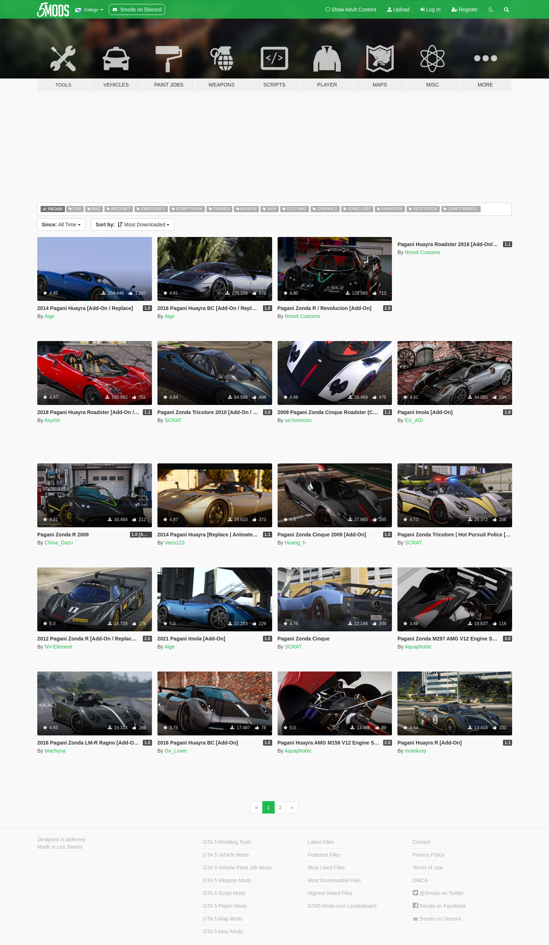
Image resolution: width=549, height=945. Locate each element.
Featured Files (324, 855)
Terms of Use (428, 868)
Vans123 (174, 543)
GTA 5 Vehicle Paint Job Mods (237, 868)
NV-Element (58, 647)
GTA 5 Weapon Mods (227, 880)
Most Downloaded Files (334, 880)
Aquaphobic (418, 647)
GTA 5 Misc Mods (223, 931)
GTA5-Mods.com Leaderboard (342, 906)
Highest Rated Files (330, 893)
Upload (398, 9)
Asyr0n (52, 420)
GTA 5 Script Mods (224, 893)
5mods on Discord (437, 919)
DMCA (420, 880)
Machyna (55, 751)
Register (464, 9)
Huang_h (295, 543)
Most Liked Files (326, 868)
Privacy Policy (429, 855)
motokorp (415, 751)
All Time (61, 224)
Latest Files (321, 842)
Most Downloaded (133, 224)
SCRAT (173, 420)
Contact (421, 842)
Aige (49, 316)
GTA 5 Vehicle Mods (226, 855)
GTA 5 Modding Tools (227, 842)
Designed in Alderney (61, 839)
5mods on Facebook (439, 906)
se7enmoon (298, 420)
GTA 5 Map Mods (222, 919)
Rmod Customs (302, 316)
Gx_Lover (176, 751)
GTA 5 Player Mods (225, 906)
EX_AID (414, 420)
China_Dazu (59, 543)
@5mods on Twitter (438, 893)
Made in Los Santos (60, 847)
